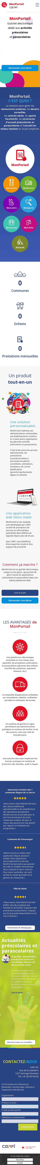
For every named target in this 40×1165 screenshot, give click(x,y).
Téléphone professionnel (14, 1117)
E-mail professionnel (12, 1110)
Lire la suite (20, 592)
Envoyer (27, 1127)
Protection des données (12, 1081)
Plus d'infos (20, 1160)
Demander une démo (20, 67)
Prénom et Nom (10, 1102)
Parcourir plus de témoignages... (20, 928)
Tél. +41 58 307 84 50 (28, 1076)
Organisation (8, 1095)
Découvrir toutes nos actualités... (20, 1042)
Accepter (20, 1163)
